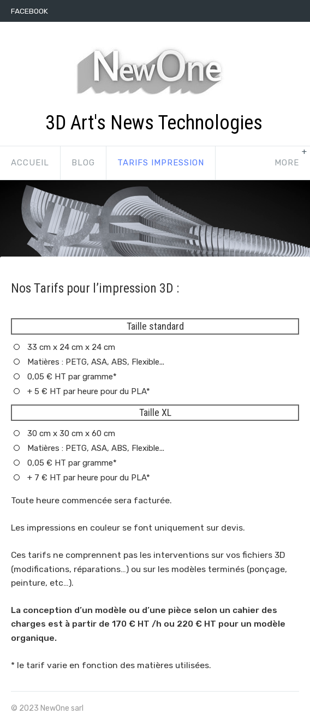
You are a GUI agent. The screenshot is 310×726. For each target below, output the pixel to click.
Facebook (29, 11)
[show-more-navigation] (287, 163)
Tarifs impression (160, 163)
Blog (83, 163)
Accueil (30, 163)
